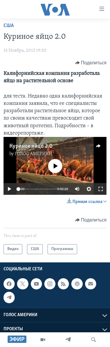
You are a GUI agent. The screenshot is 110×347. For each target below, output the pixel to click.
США (9, 26)
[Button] (90, 63)
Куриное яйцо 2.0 (31, 146)
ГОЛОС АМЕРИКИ (33, 154)
